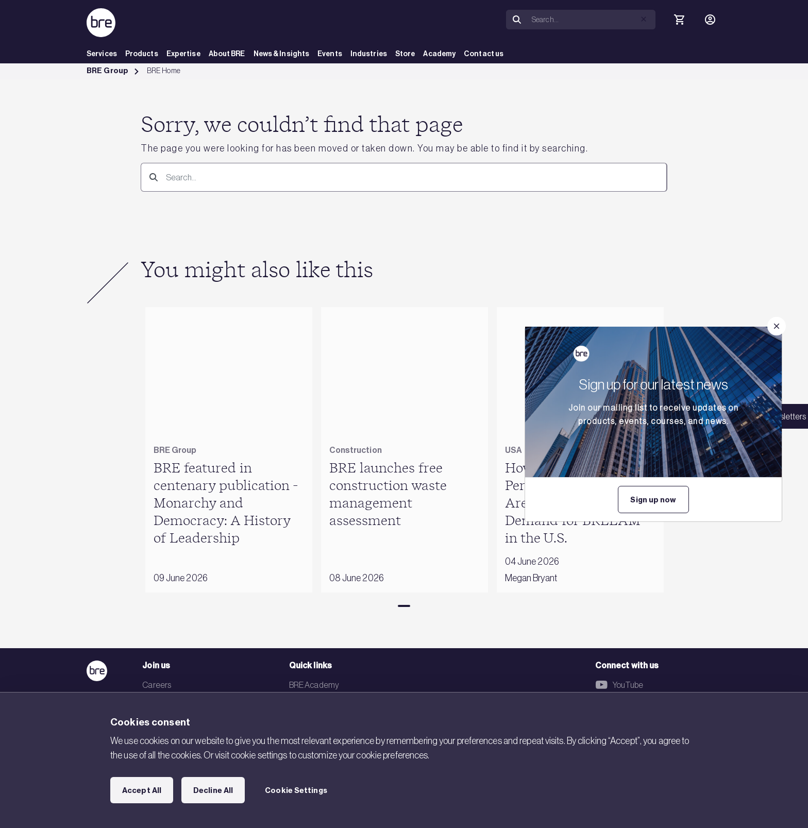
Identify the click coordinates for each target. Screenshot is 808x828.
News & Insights (282, 53)
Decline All (213, 790)
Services (102, 53)
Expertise (183, 53)
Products (141, 53)
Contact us (483, 53)
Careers (156, 684)
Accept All (141, 790)
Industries (368, 53)
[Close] (776, 326)
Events (329, 53)
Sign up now (653, 499)
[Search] (517, 19)
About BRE (227, 53)
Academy (439, 53)
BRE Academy (314, 684)
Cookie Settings (296, 790)
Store (405, 53)
